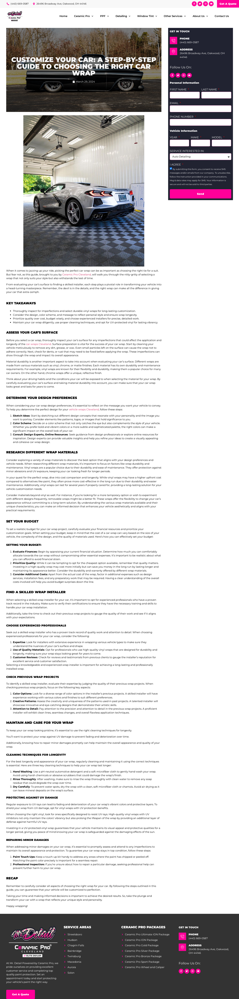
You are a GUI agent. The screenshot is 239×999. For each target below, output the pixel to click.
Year (174, 137)
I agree (176, 164)
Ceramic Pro (83, 16)
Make (195, 137)
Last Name (209, 89)
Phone (184, 38)
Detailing (123, 16)
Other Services (175, 16)
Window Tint (147, 16)
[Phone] (173, 40)
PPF (104, 16)
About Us (200, 16)
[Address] (173, 51)
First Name (178, 89)
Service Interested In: (187, 151)
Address (186, 49)
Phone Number (182, 116)
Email (174, 103)
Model (217, 137)
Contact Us (222, 16)
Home (63, 16)
